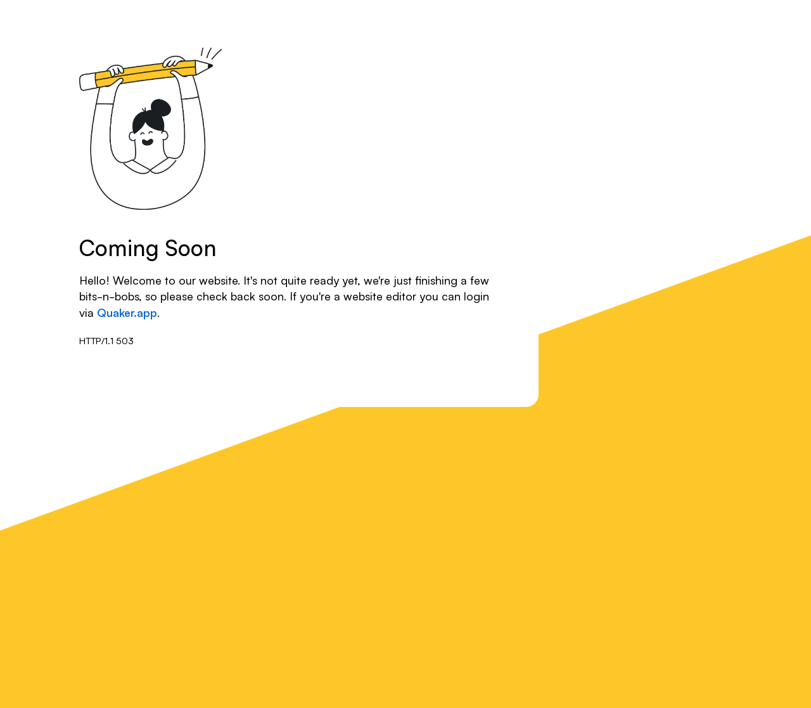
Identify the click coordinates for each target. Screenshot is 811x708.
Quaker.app (127, 312)
